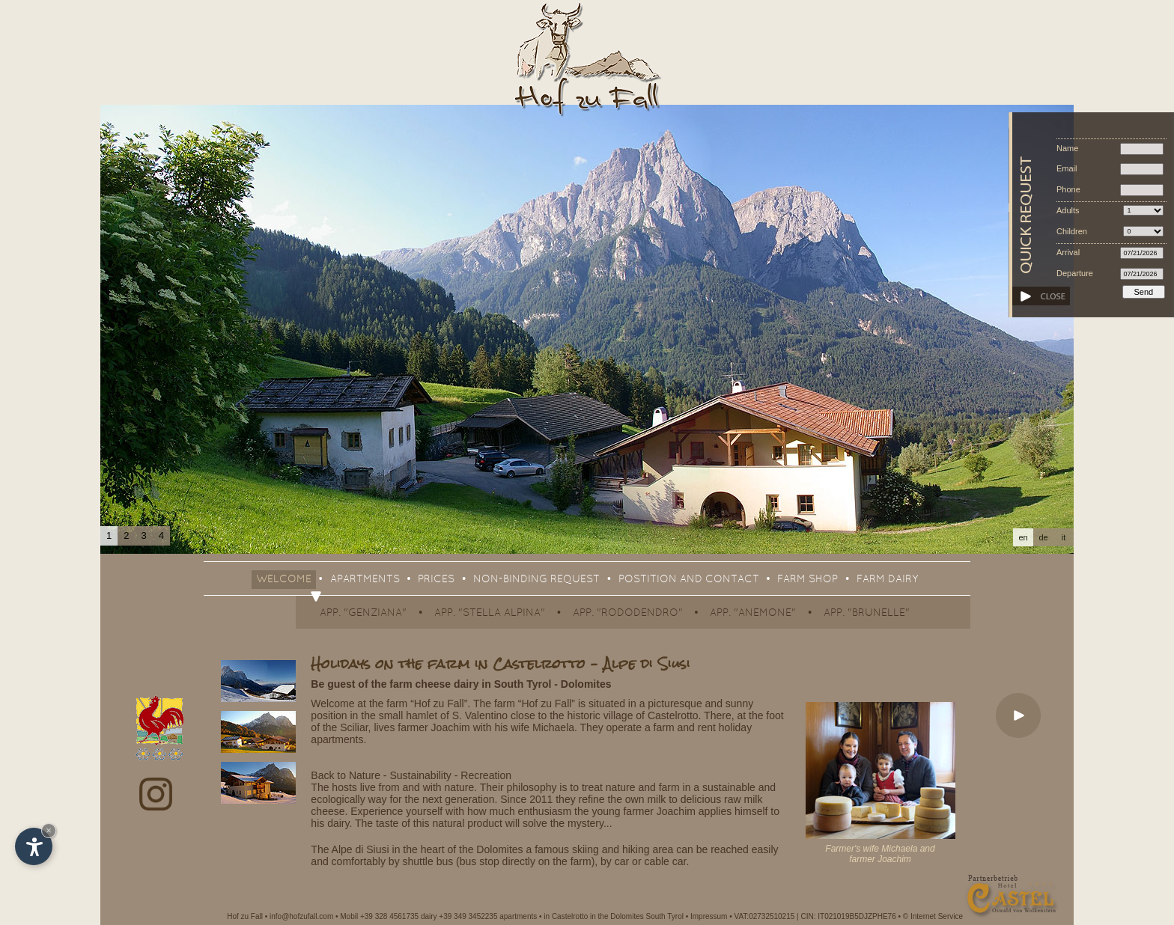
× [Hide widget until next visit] (49, 830)
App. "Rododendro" (628, 613)
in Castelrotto (566, 916)
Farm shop (807, 579)
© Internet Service (933, 916)
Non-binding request (536, 579)
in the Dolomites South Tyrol (637, 916)
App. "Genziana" (363, 613)
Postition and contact (688, 579)
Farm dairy (887, 579)
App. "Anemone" (753, 613)
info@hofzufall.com (301, 916)
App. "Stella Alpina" (489, 613)
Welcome (283, 579)
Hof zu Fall (245, 916)
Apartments (365, 579)
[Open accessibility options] (33, 846)
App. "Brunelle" (867, 613)
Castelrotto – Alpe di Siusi (591, 663)
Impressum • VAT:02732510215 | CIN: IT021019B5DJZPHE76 (793, 916)
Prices (436, 579)
